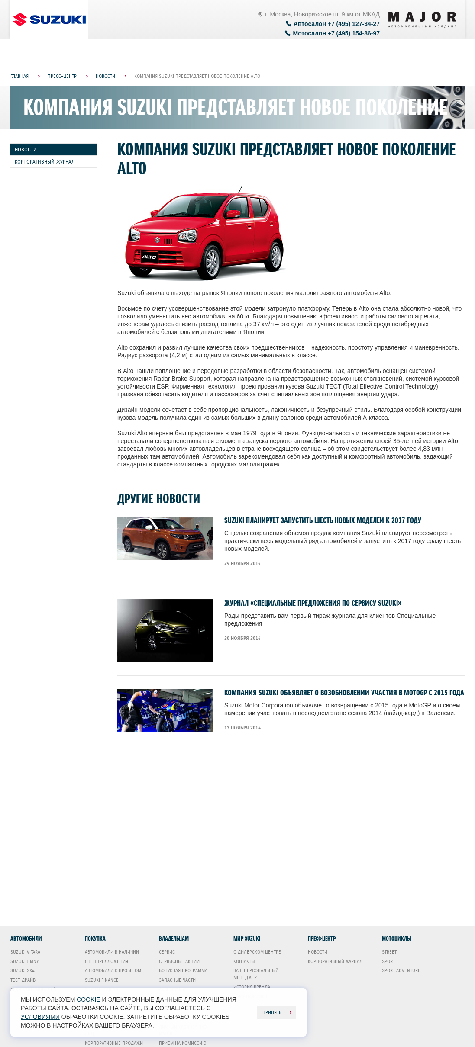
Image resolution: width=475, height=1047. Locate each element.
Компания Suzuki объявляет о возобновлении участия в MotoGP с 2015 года (344, 692)
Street (389, 952)
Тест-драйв (23, 980)
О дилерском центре (257, 952)
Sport (388, 961)
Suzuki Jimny (24, 961)
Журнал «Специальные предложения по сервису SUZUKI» (312, 603)
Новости (26, 149)
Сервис (167, 952)
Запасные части (177, 980)
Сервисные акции (179, 961)
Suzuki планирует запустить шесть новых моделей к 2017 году (322, 520)
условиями (40, 1016)
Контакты (244, 961)
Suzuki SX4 (22, 970)
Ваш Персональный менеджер (255, 973)
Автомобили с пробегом (113, 970)
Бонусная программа (183, 970)
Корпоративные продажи (114, 1043)
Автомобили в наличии (112, 952)
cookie (88, 999)
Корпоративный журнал (45, 161)
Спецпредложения (106, 961)
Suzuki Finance (102, 980)
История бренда (251, 987)
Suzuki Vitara (25, 952)
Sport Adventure (401, 970)
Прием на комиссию (183, 1043)
